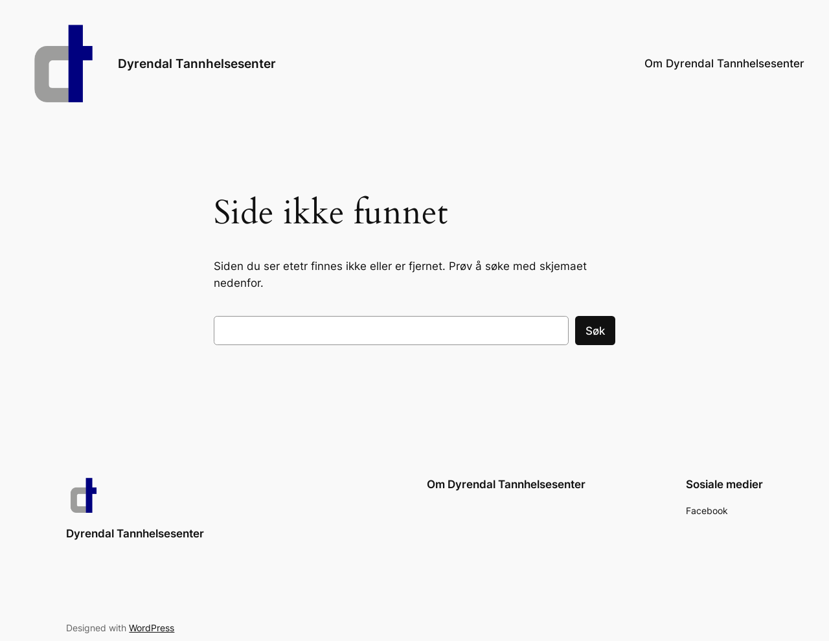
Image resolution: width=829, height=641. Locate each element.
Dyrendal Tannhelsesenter (197, 63)
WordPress (151, 627)
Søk (595, 330)
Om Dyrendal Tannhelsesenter (724, 63)
